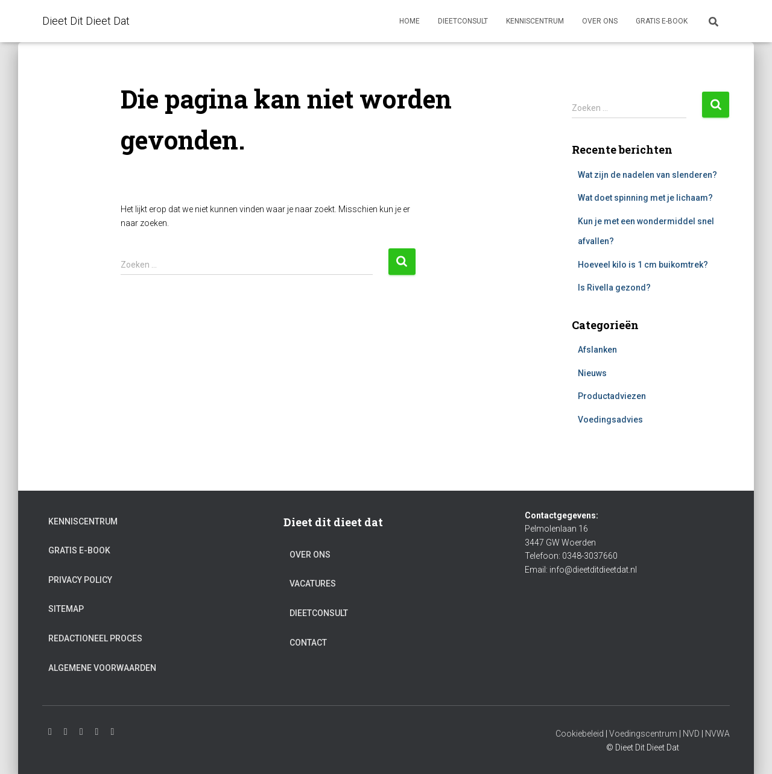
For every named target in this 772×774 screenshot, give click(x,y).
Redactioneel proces (95, 638)
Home (409, 21)
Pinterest (112, 732)
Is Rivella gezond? (614, 287)
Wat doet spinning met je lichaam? (645, 198)
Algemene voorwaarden (102, 668)
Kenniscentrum (535, 21)
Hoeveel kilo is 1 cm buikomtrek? (643, 264)
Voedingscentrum (643, 733)
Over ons (600, 21)
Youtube (66, 732)
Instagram (50, 732)
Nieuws (592, 373)
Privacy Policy (80, 580)
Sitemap (66, 609)
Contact (308, 642)
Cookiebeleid (579, 733)
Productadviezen (612, 396)
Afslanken (597, 349)
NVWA (717, 733)
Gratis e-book (662, 21)
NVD (691, 733)
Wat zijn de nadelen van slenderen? (647, 175)
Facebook (81, 732)
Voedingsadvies (610, 419)
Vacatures (313, 583)
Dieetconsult (463, 21)
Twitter (97, 732)
